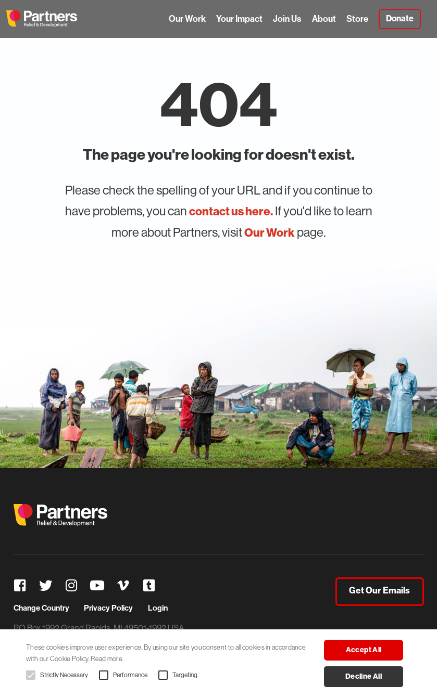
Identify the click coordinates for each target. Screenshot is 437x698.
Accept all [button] (364, 649)
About (324, 19)
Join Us (287, 19)
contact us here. (231, 211)
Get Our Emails (379, 591)
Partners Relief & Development (41, 18)
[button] (30, 675)
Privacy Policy (108, 608)
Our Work (187, 19)
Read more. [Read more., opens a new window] (107, 659)
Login (158, 608)
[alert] (218, 663)
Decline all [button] (363, 676)
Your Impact (239, 19)
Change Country (41, 608)
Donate (400, 18)
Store (357, 19)
